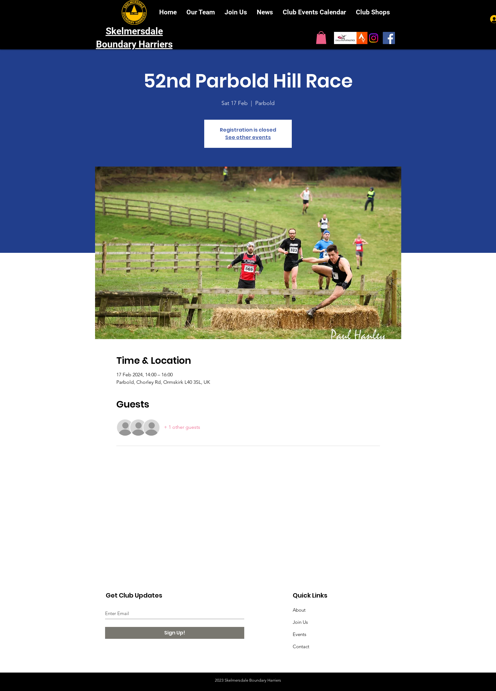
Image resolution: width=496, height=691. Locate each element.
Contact (301, 646)
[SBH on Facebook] (389, 38)
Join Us (300, 622)
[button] (321, 37)
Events (299, 634)
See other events (248, 137)
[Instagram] (373, 38)
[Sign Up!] (174, 633)
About (299, 610)
